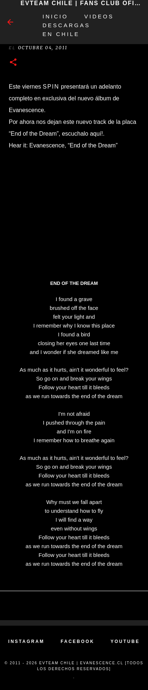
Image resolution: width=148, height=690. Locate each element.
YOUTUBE (125, 641)
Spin (50, 86)
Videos (99, 16)
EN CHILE (60, 34)
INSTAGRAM (26, 641)
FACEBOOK (78, 641)
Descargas (66, 25)
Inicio (55, 16)
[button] (13, 63)
